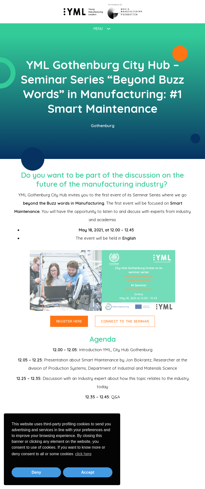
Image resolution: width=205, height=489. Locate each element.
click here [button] (83, 454)
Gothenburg (102, 125)
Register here (69, 321)
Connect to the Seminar (125, 321)
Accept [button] (87, 472)
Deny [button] (36, 472)
